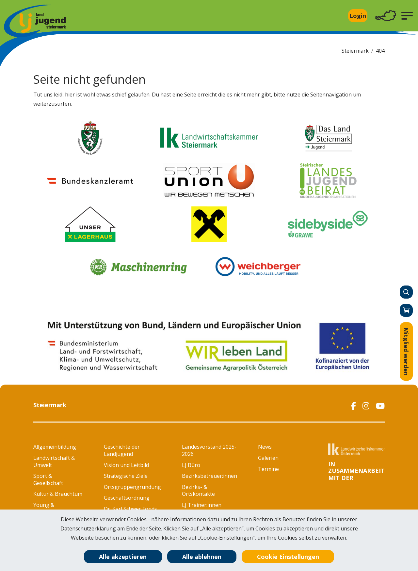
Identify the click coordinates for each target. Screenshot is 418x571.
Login (357, 16)
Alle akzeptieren (123, 557)
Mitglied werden (406, 351)
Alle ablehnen (201, 557)
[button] (407, 16)
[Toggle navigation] (385, 16)
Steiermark (355, 50)
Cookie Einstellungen (288, 557)
